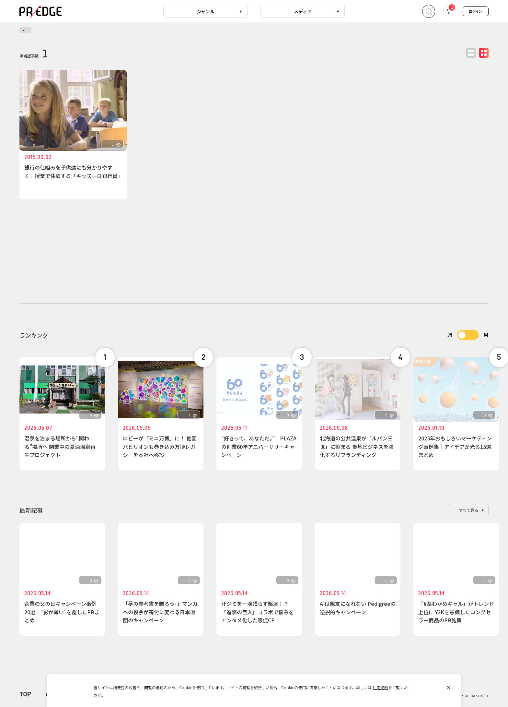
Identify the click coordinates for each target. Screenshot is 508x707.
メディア (303, 11)
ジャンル (205, 11)
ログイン (475, 11)
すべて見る (469, 510)
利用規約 (380, 687)
